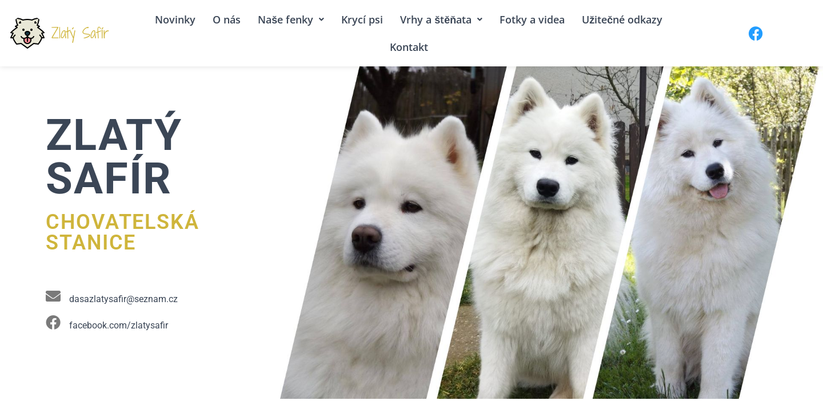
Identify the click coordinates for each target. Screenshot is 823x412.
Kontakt (409, 47)
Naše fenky (291, 19)
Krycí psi (362, 19)
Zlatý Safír (80, 33)
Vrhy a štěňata (441, 19)
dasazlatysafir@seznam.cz (123, 299)
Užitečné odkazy (622, 19)
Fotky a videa (532, 19)
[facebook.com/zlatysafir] (53, 322)
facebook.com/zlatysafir (118, 325)
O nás (227, 19)
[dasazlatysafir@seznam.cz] (53, 295)
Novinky (175, 19)
